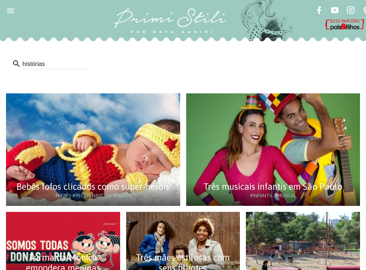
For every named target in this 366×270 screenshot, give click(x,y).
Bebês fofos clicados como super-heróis (93, 187)
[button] (11, 11)
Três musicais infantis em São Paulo (272, 187)
